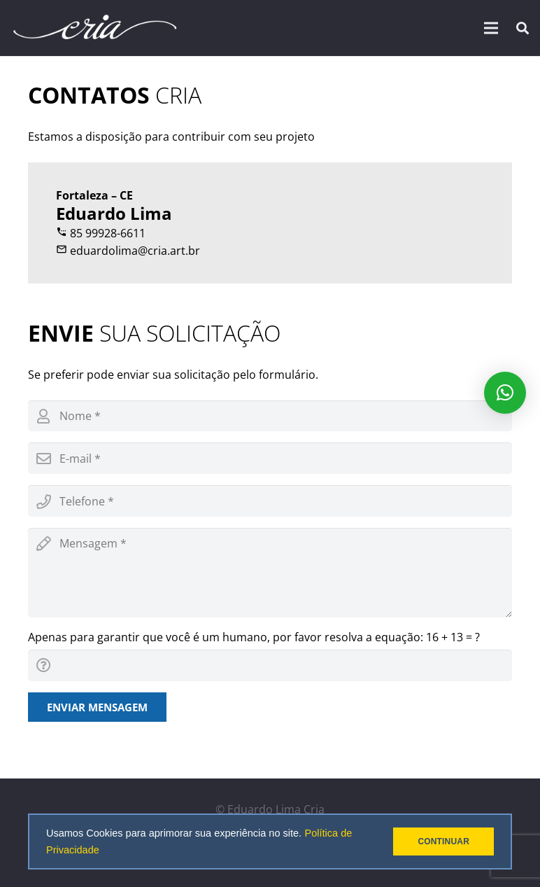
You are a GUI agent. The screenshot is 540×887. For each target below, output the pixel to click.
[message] (270, 572)
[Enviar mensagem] (97, 707)
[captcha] (270, 665)
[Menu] (492, 28)
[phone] (270, 501)
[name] (270, 416)
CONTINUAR (443, 841)
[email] (270, 458)
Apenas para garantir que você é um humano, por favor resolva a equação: (254, 637)
